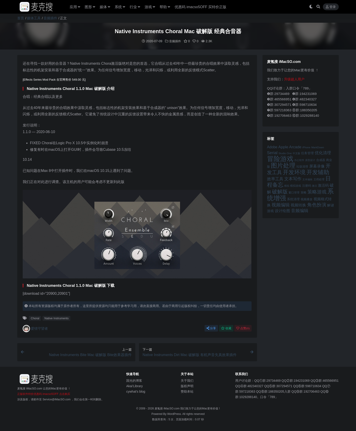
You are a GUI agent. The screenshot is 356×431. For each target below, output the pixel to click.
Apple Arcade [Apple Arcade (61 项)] (290, 147)
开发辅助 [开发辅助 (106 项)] (318, 172)
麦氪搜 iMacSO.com (167, 408)
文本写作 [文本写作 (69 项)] (293, 178)
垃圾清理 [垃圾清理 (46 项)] (302, 166)
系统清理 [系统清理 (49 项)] (293, 199)
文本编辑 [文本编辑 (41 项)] (307, 179)
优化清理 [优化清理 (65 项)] (323, 152)
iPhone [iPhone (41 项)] (306, 147)
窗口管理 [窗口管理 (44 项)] (294, 192)
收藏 (226, 328)
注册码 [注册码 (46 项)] (306, 185)
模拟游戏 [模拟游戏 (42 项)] (295, 185)
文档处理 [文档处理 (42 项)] (319, 179)
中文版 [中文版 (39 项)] (296, 153)
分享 (211, 328)
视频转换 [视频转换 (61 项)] (298, 205)
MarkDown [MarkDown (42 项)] (317, 147)
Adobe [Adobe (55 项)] (272, 147)
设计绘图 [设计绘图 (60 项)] (282, 210)
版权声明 (187, 386)
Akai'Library (134, 386)
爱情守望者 (35, 328)
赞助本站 (187, 391)
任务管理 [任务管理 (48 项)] (307, 153)
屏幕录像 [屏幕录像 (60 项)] (317, 166)
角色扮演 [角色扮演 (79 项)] (316, 204)
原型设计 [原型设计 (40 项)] (310, 160)
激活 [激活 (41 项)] (314, 185)
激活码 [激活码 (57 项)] (323, 185)
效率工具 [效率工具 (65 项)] (275, 178)
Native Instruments (56, 318)
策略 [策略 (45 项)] (304, 192)
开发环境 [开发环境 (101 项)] (294, 172)
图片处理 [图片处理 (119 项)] (283, 165)
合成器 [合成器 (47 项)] (320, 159)
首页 (20, 18)
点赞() (243, 328)
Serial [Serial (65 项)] (272, 152)
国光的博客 (134, 380)
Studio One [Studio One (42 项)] (285, 152)
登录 (331, 7)
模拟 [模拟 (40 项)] (286, 185)
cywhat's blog (135, 391)
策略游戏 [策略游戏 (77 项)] (316, 191)
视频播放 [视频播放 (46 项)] (306, 199)
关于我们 (187, 380)
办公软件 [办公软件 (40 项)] (299, 160)
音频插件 (50, 18)
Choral (35, 318)
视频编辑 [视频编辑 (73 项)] (281, 204)
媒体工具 (34, 18)
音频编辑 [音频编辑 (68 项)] (299, 210)
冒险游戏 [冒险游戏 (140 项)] (280, 158)
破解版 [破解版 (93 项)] (280, 191)
